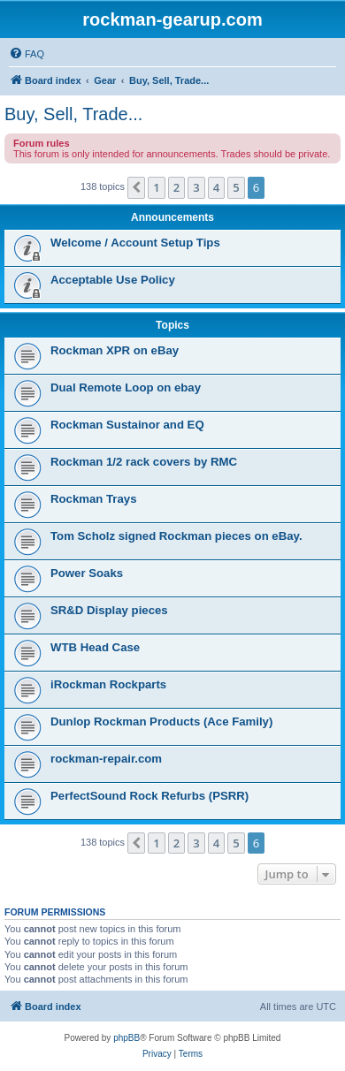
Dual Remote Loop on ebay (125, 387)
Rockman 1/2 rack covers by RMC (143, 461)
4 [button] (216, 187)
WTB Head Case (95, 647)
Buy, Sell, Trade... (73, 114)
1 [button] (156, 187)
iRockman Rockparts (108, 684)
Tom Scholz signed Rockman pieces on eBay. (176, 536)
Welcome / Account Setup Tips (135, 242)
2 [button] (176, 187)
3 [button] (196, 187)
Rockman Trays (93, 498)
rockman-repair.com (106, 758)
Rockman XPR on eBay (114, 350)
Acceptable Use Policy (112, 279)
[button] (136, 187)
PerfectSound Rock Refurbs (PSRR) (149, 795)
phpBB (126, 1038)
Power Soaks (86, 573)
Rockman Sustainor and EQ (127, 424)
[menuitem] (26, 54)
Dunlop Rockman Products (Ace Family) (161, 721)
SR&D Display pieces (109, 610)
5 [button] (236, 187)
